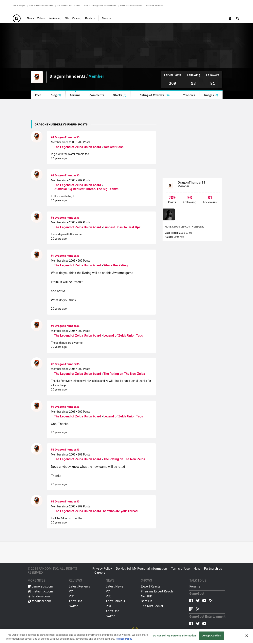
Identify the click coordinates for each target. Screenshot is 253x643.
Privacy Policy (102, 568)
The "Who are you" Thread (119, 511)
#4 (52, 255)
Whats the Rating (115, 265)
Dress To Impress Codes (131, 6)
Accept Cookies (211, 635)
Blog (56, 95)
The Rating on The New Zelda (124, 374)
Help (197, 568)
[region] (126, 636)
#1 (52, 137)
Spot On (146, 601)
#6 (52, 364)
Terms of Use (180, 568)
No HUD (146, 596)
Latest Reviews (79, 586)
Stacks (119, 95)
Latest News (114, 586)
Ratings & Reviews (155, 95)
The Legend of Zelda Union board (78, 147)
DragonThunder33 (67, 76)
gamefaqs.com (40, 586)
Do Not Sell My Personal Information (141, 568)
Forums (75, 95)
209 (172, 83)
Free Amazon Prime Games (41, 6)
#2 (52, 175)
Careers (99, 572)
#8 (52, 449)
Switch (73, 606)
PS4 (72, 596)
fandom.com (39, 596)
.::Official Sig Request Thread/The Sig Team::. (86, 189)
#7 (52, 407)
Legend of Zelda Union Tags (123, 335)
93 (193, 83)
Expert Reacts (150, 586)
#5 (52, 326)
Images (211, 95)
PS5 (109, 596)
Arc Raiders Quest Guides (68, 6)
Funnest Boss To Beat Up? (121, 227)
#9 (52, 501)
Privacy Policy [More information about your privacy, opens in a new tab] (124, 638)
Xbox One (75, 601)
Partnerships (213, 568)
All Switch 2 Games (154, 6)
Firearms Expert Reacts (157, 591)
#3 (52, 217)
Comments (96, 95)
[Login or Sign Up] (230, 18)
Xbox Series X (115, 601)
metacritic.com (40, 591)
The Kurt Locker (152, 606)
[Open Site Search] (237, 18)
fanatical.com (39, 601)
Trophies (189, 95)
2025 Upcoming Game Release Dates (100, 6)
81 (212, 83)
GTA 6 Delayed (19, 6)
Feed (38, 95)
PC (71, 591)
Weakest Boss (113, 147)
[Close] (246, 635)
